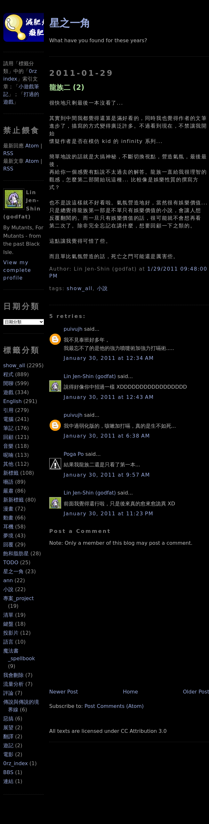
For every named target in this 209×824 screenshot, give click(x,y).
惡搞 (8, 719)
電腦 (8, 419)
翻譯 (8, 736)
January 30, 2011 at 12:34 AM (109, 358)
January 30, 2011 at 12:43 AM (109, 397)
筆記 (8, 428)
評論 (8, 693)
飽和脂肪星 (16, 554)
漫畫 (8, 509)
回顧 (8, 437)
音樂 (8, 446)
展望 (8, 728)
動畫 (8, 518)
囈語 (8, 482)
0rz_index (15, 763)
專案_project (18, 598)
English (12, 401)
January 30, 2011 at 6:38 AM (107, 436)
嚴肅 (8, 491)
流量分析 (13, 684)
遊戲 (8, 392)
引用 (8, 410)
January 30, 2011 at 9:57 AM (107, 475)
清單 (8, 615)
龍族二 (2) (66, 87)
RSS (8, 153)
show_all (14, 365)
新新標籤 (13, 500)
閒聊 (8, 383)
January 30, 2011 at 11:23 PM (109, 514)
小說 (8, 589)
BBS (8, 772)
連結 (8, 781)
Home (130, 692)
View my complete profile (17, 270)
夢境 (8, 536)
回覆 (8, 545)
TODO (10, 562)
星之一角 (13, 571)
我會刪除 (13, 675)
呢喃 (8, 455)
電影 (8, 754)
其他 (8, 464)
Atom (32, 146)
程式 (8, 374)
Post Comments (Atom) (114, 706)
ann (8, 580)
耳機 (8, 527)
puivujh (73, 329)
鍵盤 (8, 624)
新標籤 (11, 473)
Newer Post (63, 692)
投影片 (11, 633)
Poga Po (74, 454)
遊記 (8, 745)
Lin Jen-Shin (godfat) (90, 376)
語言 (8, 642)
